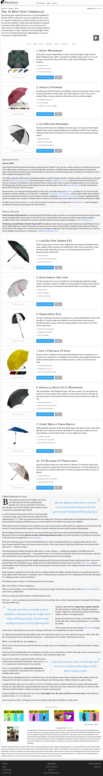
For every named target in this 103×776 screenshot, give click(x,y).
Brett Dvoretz (69, 728)
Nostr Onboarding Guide (51, 773)
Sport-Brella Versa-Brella (68, 196)
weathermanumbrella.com (47, 231)
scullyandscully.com (84, 220)
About (4, 767)
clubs (28, 202)
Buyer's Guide (38, 44)
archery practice (35, 538)
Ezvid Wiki (4, 8)
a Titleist (18, 696)
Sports (17, 8)
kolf (16, 519)
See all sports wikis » (91, 724)
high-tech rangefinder (91, 589)
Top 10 (28, 44)
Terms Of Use (7, 773)
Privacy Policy (7, 770)
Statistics (49, 44)
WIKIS (48, 3)
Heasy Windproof (74, 185)
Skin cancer (88, 628)
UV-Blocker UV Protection (59, 194)
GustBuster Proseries (59, 180)
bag (90, 621)
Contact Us (97, 767)
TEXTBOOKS (40, 3)
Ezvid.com (51, 770)
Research (65, 44)
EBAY (58, 77)
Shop (75, 44)
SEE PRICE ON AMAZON (45, 77)
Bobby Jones (85, 563)
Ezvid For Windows (51, 767)
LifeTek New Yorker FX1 (19, 180)
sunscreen (69, 191)
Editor (57, 44)
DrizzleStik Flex (78, 202)
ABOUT (54, 3)
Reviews (11, 8)
